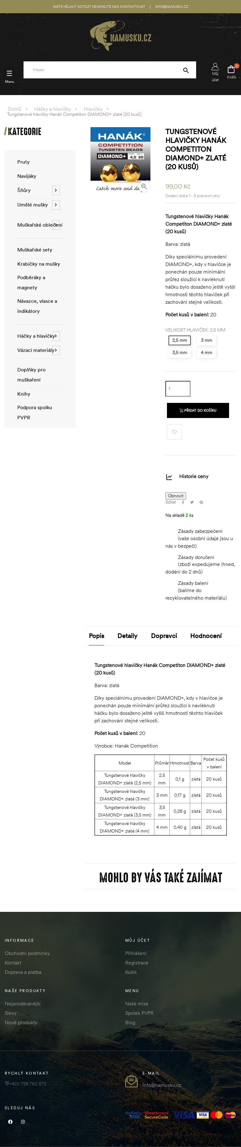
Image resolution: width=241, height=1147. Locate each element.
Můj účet (215, 72)
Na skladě (174, 515)
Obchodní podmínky (27, 953)
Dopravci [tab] (164, 636)
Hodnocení (206, 636)
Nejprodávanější (22, 1003)
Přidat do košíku (198, 410)
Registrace (136, 962)
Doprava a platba (23, 972)
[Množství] (177, 389)
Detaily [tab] (127, 636)
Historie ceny (193, 476)
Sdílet (183, 502)
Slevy (11, 1013)
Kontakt (13, 962)
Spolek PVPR (139, 1013)
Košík (131, 972)
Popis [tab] (96, 636)
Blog (130, 1022)
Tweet (192, 502)
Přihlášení (136, 953)
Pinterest (201, 502)
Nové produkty (21, 1022)
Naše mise (136, 1003)
